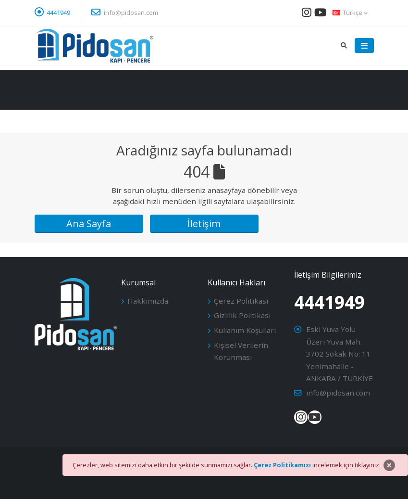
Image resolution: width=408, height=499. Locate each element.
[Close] (389, 465)
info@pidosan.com (124, 12)
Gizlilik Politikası (242, 315)
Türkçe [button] (350, 12)
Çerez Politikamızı (282, 465)
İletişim (204, 223)
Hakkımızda (147, 301)
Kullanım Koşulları (245, 330)
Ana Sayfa (88, 223)
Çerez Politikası (241, 301)
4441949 (58, 12)
